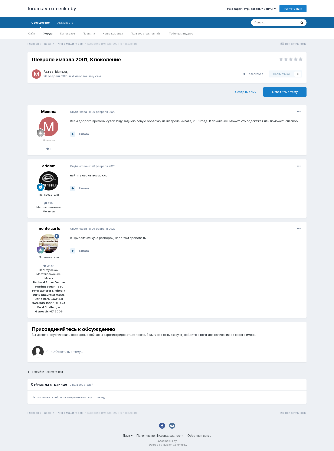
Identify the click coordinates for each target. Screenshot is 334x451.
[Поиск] (274, 22)
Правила (89, 33)
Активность (65, 22)
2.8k (48, 203)
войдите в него (195, 334)
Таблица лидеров (181, 33)
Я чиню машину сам (86, 76)
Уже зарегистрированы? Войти (251, 8)
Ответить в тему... (67, 352)
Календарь (67, 33)
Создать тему (245, 92)
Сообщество (40, 24)
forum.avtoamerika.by (51, 8)
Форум (48, 33)
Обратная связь (199, 435)
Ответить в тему (285, 92)
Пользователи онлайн (146, 33)
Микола (61, 71)
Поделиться (253, 74)
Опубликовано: (92, 111)
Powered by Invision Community (167, 444)
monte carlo (48, 228)
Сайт (31, 33)
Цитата (84, 134)
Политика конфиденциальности (160, 435)
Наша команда (113, 33)
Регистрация (293, 8)
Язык (127, 435)
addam (49, 166)
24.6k (48, 265)
